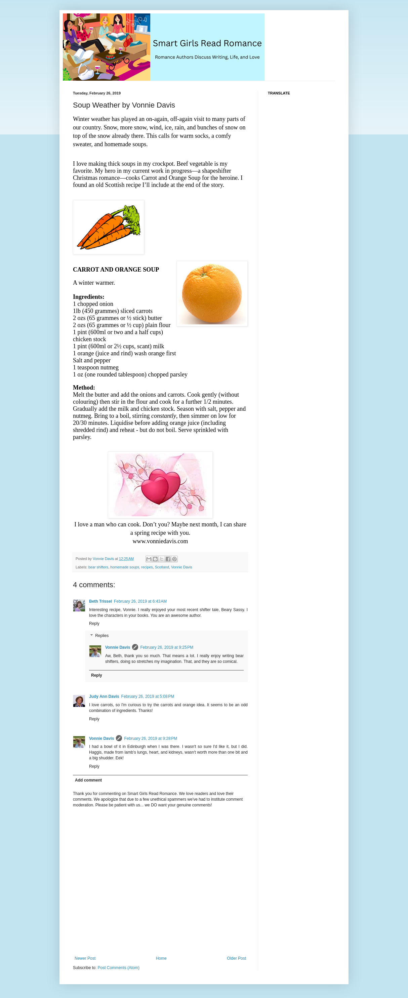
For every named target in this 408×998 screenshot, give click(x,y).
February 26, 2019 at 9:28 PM (150, 738)
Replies (102, 635)
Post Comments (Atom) (118, 967)
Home (161, 958)
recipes (147, 567)
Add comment (88, 780)
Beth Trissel (100, 601)
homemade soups (124, 567)
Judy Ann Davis (104, 696)
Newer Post (85, 958)
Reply (94, 623)
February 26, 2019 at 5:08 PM (147, 696)
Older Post (236, 958)
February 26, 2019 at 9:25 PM (166, 647)
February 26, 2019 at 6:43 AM (140, 601)
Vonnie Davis (181, 567)
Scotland (162, 567)
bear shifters (98, 567)
